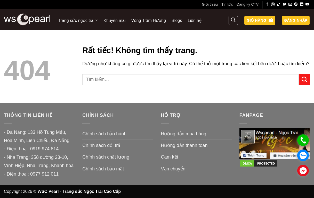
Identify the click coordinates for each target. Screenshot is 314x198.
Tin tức (227, 4)
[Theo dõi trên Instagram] (273, 4)
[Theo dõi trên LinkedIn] (301, 4)
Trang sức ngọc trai (78, 20)
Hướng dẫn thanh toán (184, 145)
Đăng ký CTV (248, 4)
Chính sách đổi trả (101, 145)
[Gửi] (304, 79)
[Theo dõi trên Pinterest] (296, 4)
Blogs (177, 20)
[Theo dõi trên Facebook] (267, 4)
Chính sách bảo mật (103, 168)
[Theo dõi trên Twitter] (284, 4)
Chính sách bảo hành (104, 133)
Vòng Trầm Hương (148, 20)
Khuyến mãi (114, 20)
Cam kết (169, 157)
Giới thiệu (210, 4)
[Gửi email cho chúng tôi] (290, 4)
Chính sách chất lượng (105, 157)
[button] (259, 20)
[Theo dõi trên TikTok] (278, 4)
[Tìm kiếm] (233, 20)
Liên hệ (195, 20)
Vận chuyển (173, 168)
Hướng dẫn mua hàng (183, 133)
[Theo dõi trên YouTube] (307, 4)
